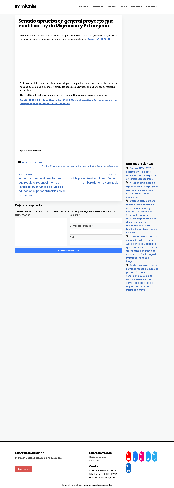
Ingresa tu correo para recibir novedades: (38, 458)
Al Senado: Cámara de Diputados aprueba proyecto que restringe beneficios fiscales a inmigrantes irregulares (142, 190)
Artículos (97, 6)
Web (72, 237)
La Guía (83, 6)
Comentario (22, 215)
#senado (113, 166)
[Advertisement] (68, 61)
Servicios (151, 6)
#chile (45, 166)
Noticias (26, 162)
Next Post (114, 174)
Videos (112, 6)
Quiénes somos (97, 457)
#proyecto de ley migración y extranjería (72, 166)
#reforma (101, 166)
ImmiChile (25, 6)
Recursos (136, 6)
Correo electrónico (81, 226)
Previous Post (25, 174)
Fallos (123, 6)
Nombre (75, 215)
